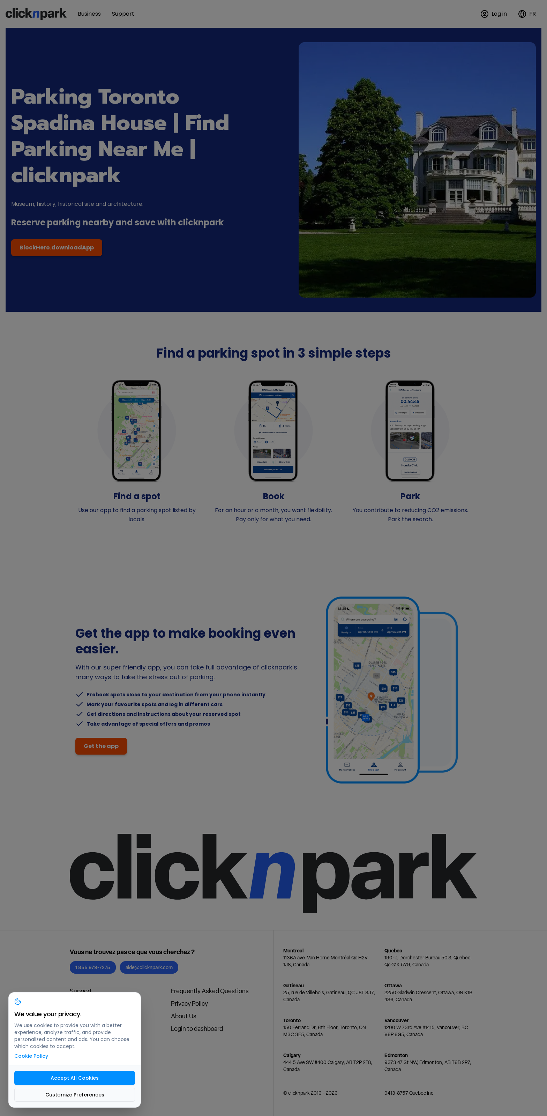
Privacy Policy (189, 1003)
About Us (183, 1016)
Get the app (101, 746)
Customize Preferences (74, 1094)
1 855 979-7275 (92, 967)
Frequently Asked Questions (210, 991)
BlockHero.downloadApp (57, 248)
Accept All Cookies (75, 1077)
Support (81, 991)
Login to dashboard (197, 1029)
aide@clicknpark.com (149, 967)
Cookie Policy (31, 1056)
